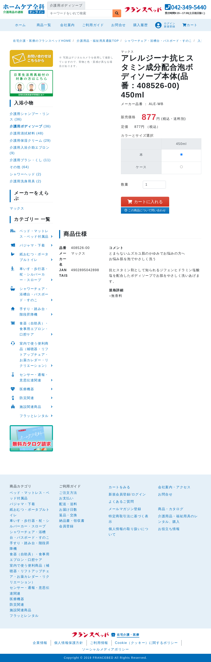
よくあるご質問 (121, 501)
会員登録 (66, 526)
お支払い (66, 498)
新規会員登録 (119, 494)
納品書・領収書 (71, 520)
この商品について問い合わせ (145, 210)
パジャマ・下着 (32, 245)
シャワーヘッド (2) (25, 174)
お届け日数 (68, 509)
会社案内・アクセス (174, 487)
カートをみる (119, 487)
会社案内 (67, 25)
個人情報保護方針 (68, 643)
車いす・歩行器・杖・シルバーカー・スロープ (34, 274)
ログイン (139, 494)
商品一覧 (44, 25)
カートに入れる (145, 201)
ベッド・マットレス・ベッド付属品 (34, 233)
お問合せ (118, 25)
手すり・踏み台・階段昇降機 (34, 311)
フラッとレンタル (34, 416)
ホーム (22, 24)
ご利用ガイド (93, 25)
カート (190, 25)
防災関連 (27, 398)
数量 (124, 184)
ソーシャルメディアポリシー (105, 649)
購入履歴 (140, 25)
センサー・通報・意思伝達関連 (34, 377)
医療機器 (27, 389)
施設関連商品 (30, 407)
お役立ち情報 (169, 529)
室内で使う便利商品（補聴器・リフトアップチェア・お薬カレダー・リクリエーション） (34, 355)
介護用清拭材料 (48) (26, 133)
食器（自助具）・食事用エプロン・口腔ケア (34, 329)
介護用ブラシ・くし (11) (30, 160)
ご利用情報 (99, 643)
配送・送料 (68, 504)
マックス (17, 208)
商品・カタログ (170, 509)
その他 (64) (19, 167)
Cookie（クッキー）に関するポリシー (146, 643)
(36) (30, 126)
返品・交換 (68, 515)
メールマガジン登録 (125, 509)
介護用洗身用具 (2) (25, 181)
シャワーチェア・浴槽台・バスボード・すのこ (34, 294)
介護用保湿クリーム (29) (30, 140)
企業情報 (40, 643)
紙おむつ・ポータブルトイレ (34, 257)
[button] (185, 8)
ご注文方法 (68, 492)
